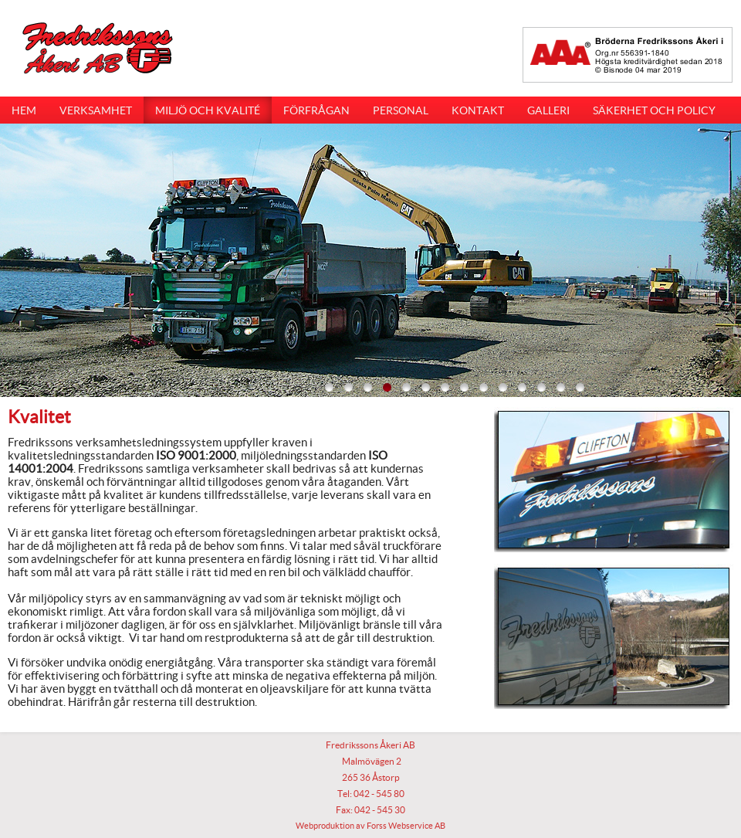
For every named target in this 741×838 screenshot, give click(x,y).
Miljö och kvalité (207, 110)
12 (541, 386)
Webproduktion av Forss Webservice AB (370, 825)
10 (502, 386)
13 (560, 386)
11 (521, 386)
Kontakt (478, 110)
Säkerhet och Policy (654, 110)
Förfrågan (316, 110)
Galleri (548, 110)
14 (579, 386)
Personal (400, 110)
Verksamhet (95, 110)
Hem (24, 110)
